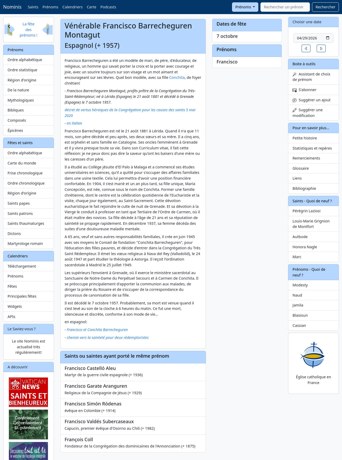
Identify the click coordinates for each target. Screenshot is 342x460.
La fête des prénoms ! (28, 29)
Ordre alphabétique (25, 59)
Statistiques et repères (312, 148)
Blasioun (300, 315)
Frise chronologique (25, 172)
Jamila (297, 305)
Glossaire (300, 168)
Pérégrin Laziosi (306, 210)
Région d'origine (22, 80)
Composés (17, 120)
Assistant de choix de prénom (311, 77)
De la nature (18, 89)
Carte (91, 6)
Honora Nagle (304, 246)
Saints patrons (20, 213)
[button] (306, 48)
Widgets (15, 306)
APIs (11, 316)
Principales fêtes (22, 296)
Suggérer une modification (307, 112)
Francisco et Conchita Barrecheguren (97, 329)
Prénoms (50, 6)
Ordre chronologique (26, 183)
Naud (297, 295)
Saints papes (19, 203)
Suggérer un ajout (311, 99)
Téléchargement (22, 266)
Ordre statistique (22, 69)
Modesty (300, 284)
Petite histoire (304, 137)
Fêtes (12, 286)
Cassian (299, 325)
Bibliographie (304, 188)
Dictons (14, 233)
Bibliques (16, 110)
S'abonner (304, 89)
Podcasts (108, 6)
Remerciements (306, 158)
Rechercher (325, 6)
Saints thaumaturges (26, 223)
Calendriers (73, 6)
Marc (296, 256)
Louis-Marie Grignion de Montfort (310, 224)
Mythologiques (21, 100)
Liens (297, 178)
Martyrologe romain (25, 243)
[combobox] (285, 7)
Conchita (177, 77)
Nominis (12, 7)
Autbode (300, 236)
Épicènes (15, 130)
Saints (33, 6)
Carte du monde (22, 163)
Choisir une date (306, 21)
